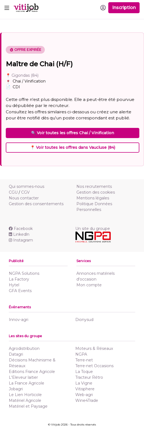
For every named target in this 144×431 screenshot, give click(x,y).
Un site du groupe (92, 228)
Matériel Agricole (25, 400)
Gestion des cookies (95, 192)
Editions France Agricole (32, 371)
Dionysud (84, 319)
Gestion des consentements (36, 203)
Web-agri (84, 394)
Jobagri (16, 388)
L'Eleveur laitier (23, 377)
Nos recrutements (94, 186)
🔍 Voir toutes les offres (72, 132)
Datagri (16, 354)
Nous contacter (24, 198)
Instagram (21, 240)
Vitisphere (85, 388)
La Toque (84, 371)
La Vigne (83, 383)
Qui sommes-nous (26, 186)
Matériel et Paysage (28, 406)
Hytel (14, 284)
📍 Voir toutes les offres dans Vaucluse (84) (72, 147)
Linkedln (19, 234)
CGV (25, 192)
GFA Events (20, 290)
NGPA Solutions (24, 273)
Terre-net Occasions (94, 365)
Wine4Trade (86, 400)
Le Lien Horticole (25, 394)
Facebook (21, 228)
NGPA (81, 354)
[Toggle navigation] (6, 7)
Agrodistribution (24, 348)
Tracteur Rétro (89, 377)
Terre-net (84, 360)
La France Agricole (26, 383)
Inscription (124, 7)
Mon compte (89, 284)
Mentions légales (92, 198)
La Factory (19, 279)
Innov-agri (18, 319)
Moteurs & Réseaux (94, 348)
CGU (13, 192)
